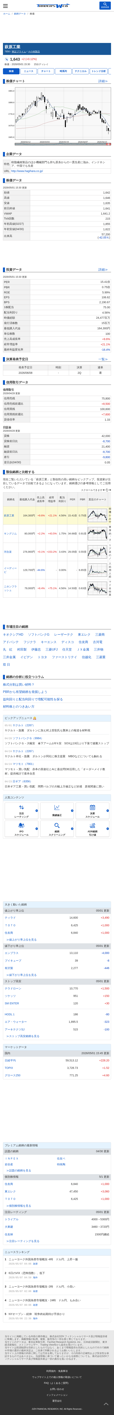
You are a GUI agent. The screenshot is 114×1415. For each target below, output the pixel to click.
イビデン (26, 657)
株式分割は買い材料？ (19, 684)
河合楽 (8, 551)
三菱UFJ (52, 649)
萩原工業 (9, 515)
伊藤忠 (36, 649)
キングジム (10, 533)
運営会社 (57, 1401)
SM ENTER (12, 1003)
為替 (35, 1263)
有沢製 (9, 968)
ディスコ (67, 642)
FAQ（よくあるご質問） (57, 1383)
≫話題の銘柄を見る (18, 1170)
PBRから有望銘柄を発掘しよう (25, 691)
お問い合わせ (57, 1389)
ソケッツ (10, 995)
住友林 (9, 1234)
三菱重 (101, 657)
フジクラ (29, 642)
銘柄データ (20, 13)
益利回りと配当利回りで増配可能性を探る (33, 699)
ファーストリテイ (64, 657)
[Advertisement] (57, 28)
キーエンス (49, 642)
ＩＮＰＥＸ (12, 1158)
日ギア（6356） (23, 781)
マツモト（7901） (24, 763)
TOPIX (9, 1067)
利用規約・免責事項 (57, 1371)
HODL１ (10, 1014)
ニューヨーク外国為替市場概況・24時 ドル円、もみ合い (45, 1300)
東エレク (84, 634)
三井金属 (9, 657)
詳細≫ (103, 81)
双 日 (6, 664)
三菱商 (100, 634)
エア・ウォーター (16, 1021)
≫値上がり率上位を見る (21, 939)
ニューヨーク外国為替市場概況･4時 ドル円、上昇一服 (43, 1259)
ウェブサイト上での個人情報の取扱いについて (57, 1377)
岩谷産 (9, 1164)
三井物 (98, 649)
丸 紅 (7, 649)
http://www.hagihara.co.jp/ (27, 171)
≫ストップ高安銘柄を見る (22, 1036)
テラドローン (13, 988)
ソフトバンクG (38, 634)
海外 (35, 1277)
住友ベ (61, 1158)
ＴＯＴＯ (10, 925)
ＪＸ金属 (83, 649)
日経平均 (10, 1060)
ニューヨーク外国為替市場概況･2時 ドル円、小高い (42, 1286)
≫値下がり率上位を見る (21, 974)
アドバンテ (11, 642)
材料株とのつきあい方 (19, 706)
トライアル (12, 1219)
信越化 (86, 657)
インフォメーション (57, 1395)
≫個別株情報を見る (18, 1205)
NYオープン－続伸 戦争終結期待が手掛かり (37, 1314)
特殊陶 (61, 1164)
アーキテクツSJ (14, 1029)
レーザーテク (63, 634)
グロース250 (12, 1075)
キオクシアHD (13, 634)
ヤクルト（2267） (24, 725)
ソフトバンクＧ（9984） (28, 738)
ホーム (6, 13)
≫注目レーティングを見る (22, 1241)
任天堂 (67, 649)
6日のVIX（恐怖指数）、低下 (27, 1273)
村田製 (22, 649)
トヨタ (42, 657)
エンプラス (12, 953)
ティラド (10, 917)
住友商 (83, 642)
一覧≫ (103, 359)
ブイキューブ (13, 960)
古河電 (97, 642)
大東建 (9, 1226)
